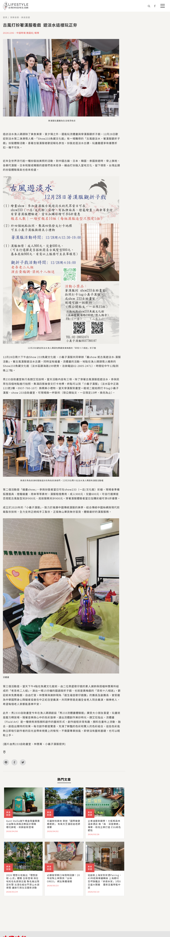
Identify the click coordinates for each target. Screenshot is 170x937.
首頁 (5, 17)
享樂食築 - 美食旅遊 (20, 17)
